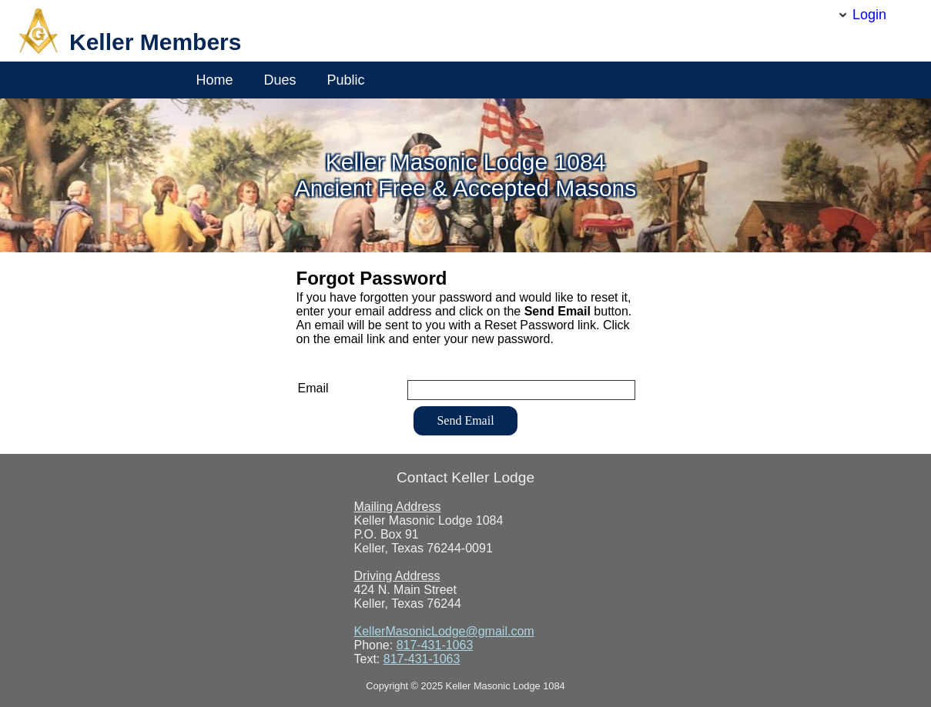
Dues (280, 80)
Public (346, 80)
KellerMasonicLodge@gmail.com (444, 631)
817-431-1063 (435, 645)
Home (214, 80)
